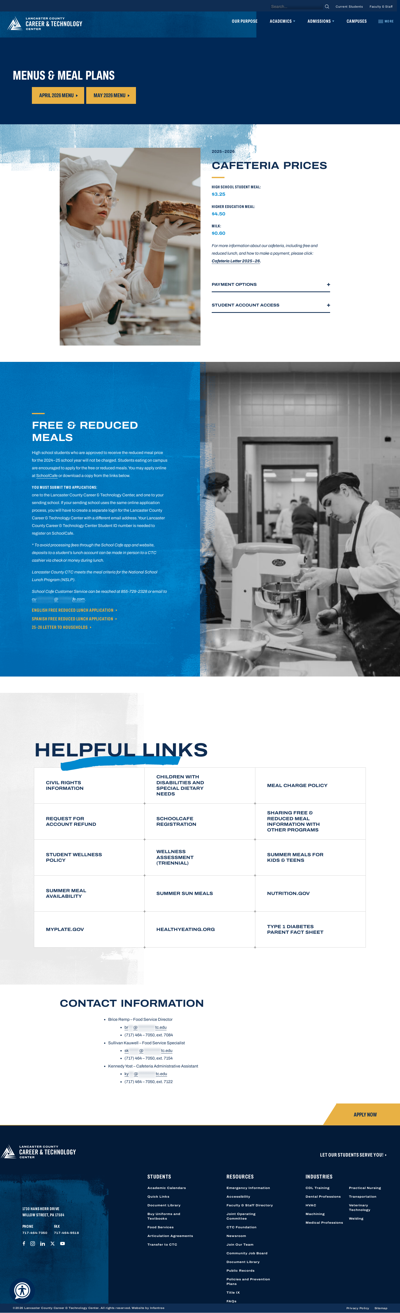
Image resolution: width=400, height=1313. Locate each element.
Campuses (357, 21)
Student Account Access (245, 305)
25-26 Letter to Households (60, 627)
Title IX (233, 1292)
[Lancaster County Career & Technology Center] (44, 24)
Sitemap (381, 1308)
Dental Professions (323, 1196)
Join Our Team (240, 1244)
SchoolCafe (47, 475)
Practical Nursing (365, 1188)
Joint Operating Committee (241, 1216)
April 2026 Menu (56, 95)
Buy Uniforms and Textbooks (163, 1216)
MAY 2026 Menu (110, 95)
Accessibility (238, 1196)
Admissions (319, 21)
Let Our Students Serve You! (352, 1155)
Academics (281, 21)
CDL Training (318, 1188)
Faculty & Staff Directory (250, 1205)
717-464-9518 (66, 1233)
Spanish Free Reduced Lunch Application (72, 618)
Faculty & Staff (381, 6)
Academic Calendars (166, 1188)
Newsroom (236, 1236)
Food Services (160, 1227)
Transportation (363, 1196)
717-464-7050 (34, 1233)
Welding (356, 1218)
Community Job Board (247, 1253)
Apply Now (365, 1115)
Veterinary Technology (359, 1208)
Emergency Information (248, 1188)
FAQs (231, 1301)
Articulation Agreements (170, 1236)
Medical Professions (324, 1222)
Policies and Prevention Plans (248, 1282)
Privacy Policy (357, 1308)
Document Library (164, 1205)
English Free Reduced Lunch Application (73, 610)
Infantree (157, 1307)
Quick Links (158, 1196)
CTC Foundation (242, 1227)
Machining (315, 1214)
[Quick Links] (386, 21)
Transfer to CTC (162, 1244)
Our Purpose (245, 21)
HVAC (311, 1205)
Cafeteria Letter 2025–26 (236, 261)
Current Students (349, 6)
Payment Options (234, 284)
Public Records (241, 1270)
